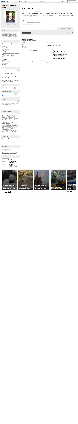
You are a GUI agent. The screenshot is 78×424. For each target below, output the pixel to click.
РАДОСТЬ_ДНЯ (15, 131)
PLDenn (3, 123)
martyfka (13, 127)
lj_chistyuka (12, 152)
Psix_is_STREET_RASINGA (8, 124)
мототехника (13, 106)
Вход (21, 1)
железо (14, 104)
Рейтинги (28, 1)
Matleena (16, 122)
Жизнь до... (4, 64)
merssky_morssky (6, 128)
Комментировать (27, 32)
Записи (3, 5)
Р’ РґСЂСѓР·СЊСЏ (11, 24)
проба (14, 35)
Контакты (69, 193)
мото (7, 35)
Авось (35, 1)
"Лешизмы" (4, 63)
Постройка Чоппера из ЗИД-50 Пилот (11, 53)
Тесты (3, 59)
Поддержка (62, 1)
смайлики (35, 50)
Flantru (3, 119)
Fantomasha (15, 118)
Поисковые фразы (13, 166)
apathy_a (4, 126)
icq (9, 33)
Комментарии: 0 (10, 78)
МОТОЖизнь (5, 51)
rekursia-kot (7, 129)
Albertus (9, 116)
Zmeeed (6, 125)
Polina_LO (8, 123)
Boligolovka (4, 117)
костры (9, 106)
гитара (11, 104)
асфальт (8, 104)
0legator (10, 115)
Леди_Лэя (15, 130)
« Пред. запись (39, 32)
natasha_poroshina (14, 128)
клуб (15, 34)
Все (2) (17, 70)
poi (17, 103)
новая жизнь (11, 35)
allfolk (13, 125)
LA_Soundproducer (6, 122)
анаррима (15, 33)
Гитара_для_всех (11, 141)
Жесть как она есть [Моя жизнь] (9, 43)
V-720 (3, 125)
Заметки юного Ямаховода (8, 55)
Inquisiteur (4, 120)
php (16, 103)
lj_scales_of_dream (6, 152)
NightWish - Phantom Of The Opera (10, 80)
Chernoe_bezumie (11, 117)
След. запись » (54, 32)
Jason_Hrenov (10, 120)
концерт (4, 35)
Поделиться (69, 28)
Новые (70, 32)
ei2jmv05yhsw (15, 126)
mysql (9, 103)
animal (7, 33)
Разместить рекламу (69, 194)
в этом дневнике (6, 96)
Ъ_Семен (4, 132)
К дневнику (46, 32)
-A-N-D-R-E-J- (5, 115)
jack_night (4, 127)
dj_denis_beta (9, 126)
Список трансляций (6, 149)
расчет (17, 35)
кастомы (16, 105)
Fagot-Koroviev (9, 118)
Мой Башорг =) (5, 60)
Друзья (7, 5)
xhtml (3, 104)
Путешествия (5, 61)
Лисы (3, 131)
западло (10, 34)
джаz (7, 34)
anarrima (4, 33)
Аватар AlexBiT (10, 17)
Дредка (10, 130)
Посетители (12, 165)
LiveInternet (5, 1)
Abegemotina (5, 116)
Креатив (4, 50)
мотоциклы (4, 108)
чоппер (3, 37)
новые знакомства (11, 108)
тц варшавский (13, 36)
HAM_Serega (14, 119)
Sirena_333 (16, 124)
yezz (11, 129)
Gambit (6, 119)
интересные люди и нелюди (8, 105)
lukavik (10, 127)
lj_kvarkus (14, 153)
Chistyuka (4, 118)
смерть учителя (5, 36)
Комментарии (13, 5)
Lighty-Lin (12, 122)
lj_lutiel (10, 153)
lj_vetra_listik (8, 150)
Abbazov (13, 115)
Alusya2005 (13, 116)
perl (14, 103)
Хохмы (3, 46)
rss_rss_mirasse (5, 153)
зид (13, 34)
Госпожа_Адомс (5, 130)
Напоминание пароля (26, 47)
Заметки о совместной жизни (9, 45)
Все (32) (17, 101)
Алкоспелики (5, 141)
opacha (3, 129)
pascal (11, 103)
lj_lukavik (4, 150)
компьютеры (4, 106)
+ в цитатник (38, 11)
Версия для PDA (69, 192)
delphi (3, 103)
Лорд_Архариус (8, 131)
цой (16, 36)
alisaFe (9, 125)
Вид (64, 1)
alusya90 (16, 125)
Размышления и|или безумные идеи (10, 56)
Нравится (63, 28)
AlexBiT (2, 7)
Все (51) (17, 113)
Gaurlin (10, 119)
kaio (7, 127)
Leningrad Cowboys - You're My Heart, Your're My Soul (9, 77)
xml (5, 104)
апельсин (4, 34)
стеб (9, 36)
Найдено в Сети (5, 49)
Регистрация (15, 1)
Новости (4, 47)
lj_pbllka (17, 152)
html (6, 103)
